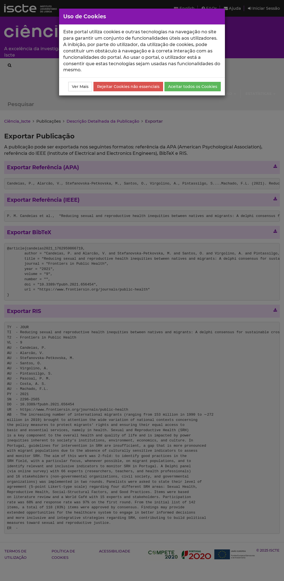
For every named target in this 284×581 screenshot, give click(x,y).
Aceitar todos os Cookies (192, 86)
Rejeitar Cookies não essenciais (128, 86)
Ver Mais (80, 86)
